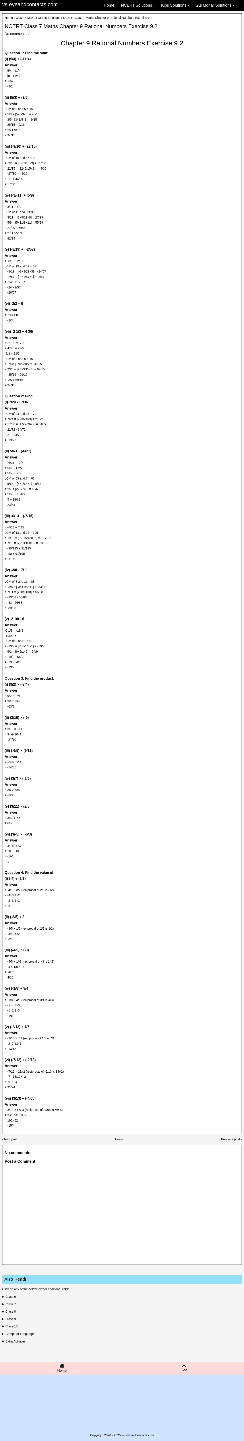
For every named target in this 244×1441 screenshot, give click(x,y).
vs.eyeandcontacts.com (30, 4)
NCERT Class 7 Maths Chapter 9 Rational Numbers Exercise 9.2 (81, 26)
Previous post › (231, 1139)
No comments (16, 34)
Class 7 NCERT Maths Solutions (38, 17)
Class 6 (11, 1296)
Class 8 (11, 1311)
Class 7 (11, 1304)
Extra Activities (16, 1341)
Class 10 (11, 1326)
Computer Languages (20, 1334)
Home (9, 17)
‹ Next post (9, 1139)
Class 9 (11, 1319)
